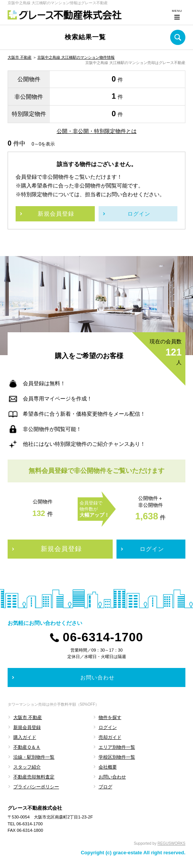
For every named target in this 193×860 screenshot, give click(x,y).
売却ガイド (110, 737)
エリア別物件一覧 (117, 747)
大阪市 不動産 (20, 57)
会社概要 (108, 767)
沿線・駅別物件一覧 (33, 757)
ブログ (105, 787)
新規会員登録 (27, 727)
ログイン (108, 727)
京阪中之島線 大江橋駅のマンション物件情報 (76, 57)
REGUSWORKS (171, 843)
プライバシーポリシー (36, 787)
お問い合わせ (112, 777)
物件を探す (110, 717)
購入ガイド (24, 737)
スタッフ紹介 (27, 767)
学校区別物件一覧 (117, 757)
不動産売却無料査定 (33, 777)
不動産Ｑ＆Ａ (26, 747)
